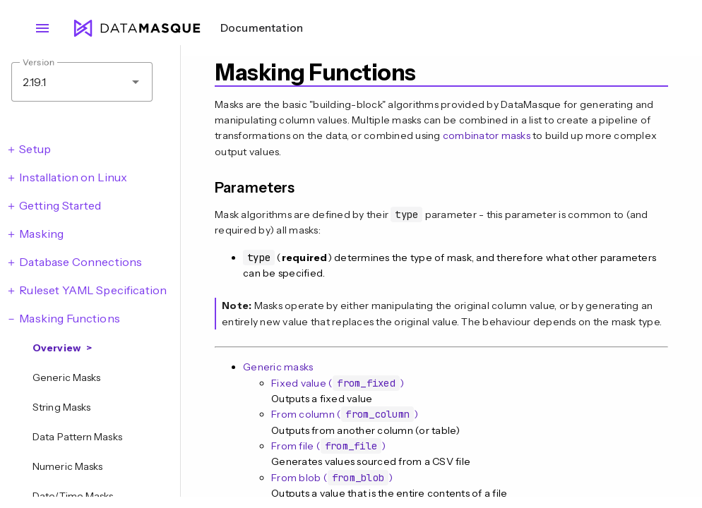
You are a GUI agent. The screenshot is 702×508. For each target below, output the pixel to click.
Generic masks (278, 367)
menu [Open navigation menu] (42, 28)
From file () (328, 446)
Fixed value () (337, 383)
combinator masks (486, 135)
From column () (344, 414)
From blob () (332, 477)
